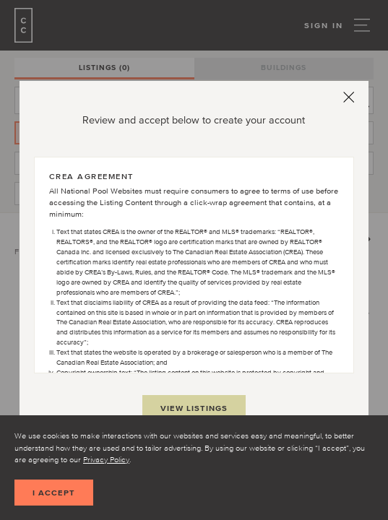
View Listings (194, 408)
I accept (54, 492)
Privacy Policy (106, 459)
